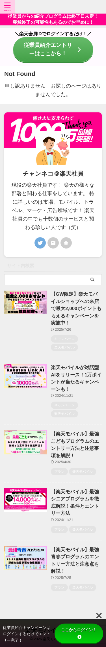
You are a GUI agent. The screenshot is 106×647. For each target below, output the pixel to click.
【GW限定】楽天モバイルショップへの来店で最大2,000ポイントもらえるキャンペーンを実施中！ (76, 308)
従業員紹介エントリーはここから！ (54, 49)
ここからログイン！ (79, 633)
